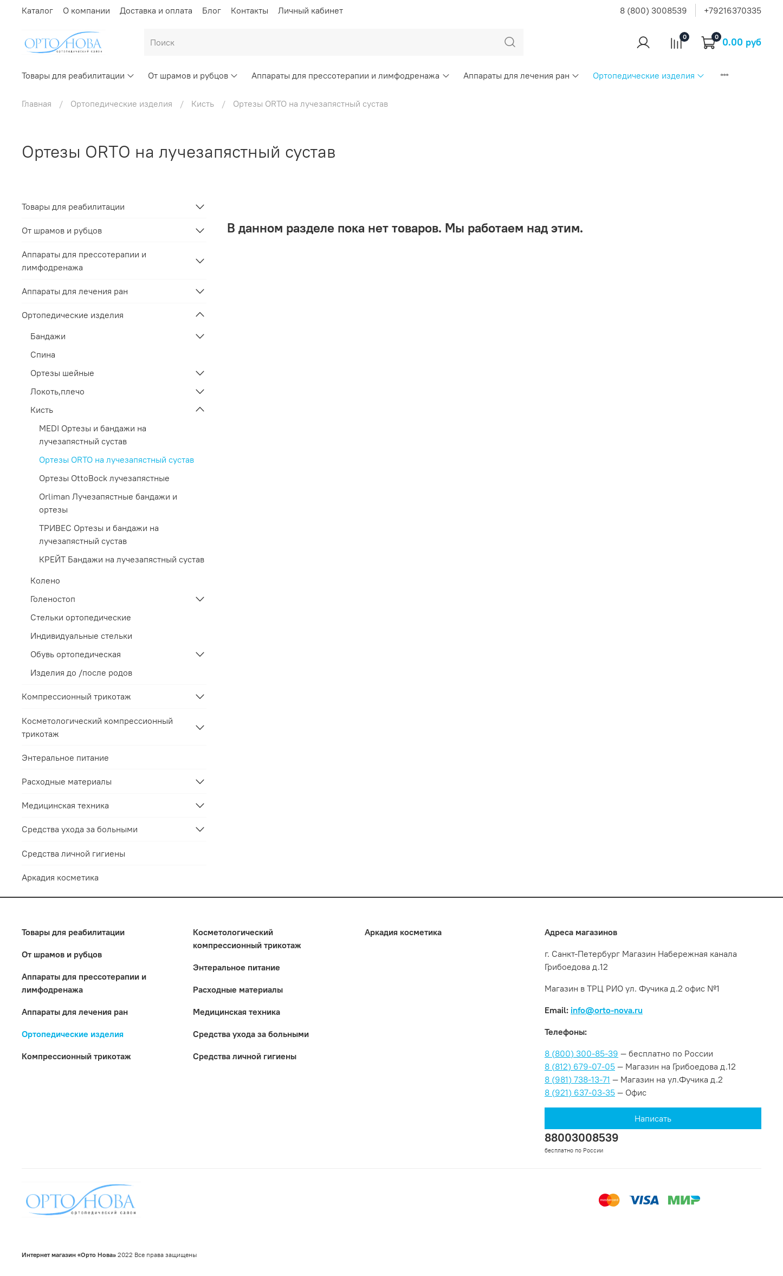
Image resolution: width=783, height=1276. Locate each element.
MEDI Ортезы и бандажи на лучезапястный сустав (92, 434)
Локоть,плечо (57, 391)
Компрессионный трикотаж (76, 696)
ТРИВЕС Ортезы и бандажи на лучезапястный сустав (99, 534)
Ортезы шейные (62, 372)
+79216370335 (732, 10)
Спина (42, 354)
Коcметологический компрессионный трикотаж (97, 727)
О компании (86, 10)
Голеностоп (52, 598)
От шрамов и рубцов (193, 75)
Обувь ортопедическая (75, 654)
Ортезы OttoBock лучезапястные (104, 477)
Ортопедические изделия (649, 75)
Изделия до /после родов (81, 672)
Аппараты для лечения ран (521, 75)
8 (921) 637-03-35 (580, 1092)
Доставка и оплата (156, 10)
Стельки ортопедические (80, 617)
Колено (45, 580)
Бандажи (48, 336)
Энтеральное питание (65, 757)
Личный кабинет (310, 10)
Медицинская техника (65, 805)
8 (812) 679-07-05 (580, 1066)
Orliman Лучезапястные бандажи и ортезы (108, 503)
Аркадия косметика (60, 877)
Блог (211, 10)
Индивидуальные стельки (81, 635)
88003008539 (582, 1137)
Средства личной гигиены (73, 853)
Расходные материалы (67, 781)
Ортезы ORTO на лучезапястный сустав (116, 459)
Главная (36, 103)
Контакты (249, 10)
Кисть (202, 103)
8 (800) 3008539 (653, 10)
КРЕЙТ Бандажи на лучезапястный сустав (121, 559)
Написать (653, 1118)
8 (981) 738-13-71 (577, 1079)
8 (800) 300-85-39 (581, 1053)
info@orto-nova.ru (607, 1010)
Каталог (37, 10)
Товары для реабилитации (78, 75)
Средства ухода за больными (80, 829)
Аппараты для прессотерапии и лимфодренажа (350, 75)
